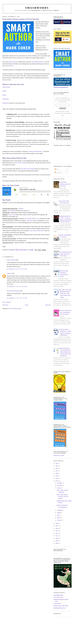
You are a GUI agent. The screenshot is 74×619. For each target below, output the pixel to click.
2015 (57, 526)
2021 (57, 471)
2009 (57, 541)
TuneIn (4, 95)
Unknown (9, 273)
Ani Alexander (28, 218)
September (60, 510)
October (59, 488)
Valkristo (21, 208)
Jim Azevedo (12, 214)
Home (26, 305)
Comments (58, 172)
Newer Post (5, 305)
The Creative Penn (58, 597)
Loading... (56, 553)
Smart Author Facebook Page (27, 168)
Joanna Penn (29, 220)
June (58, 515)
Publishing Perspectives (60, 608)
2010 (57, 538)
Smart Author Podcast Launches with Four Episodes (62, 496)
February (59, 520)
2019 (57, 476)
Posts (57, 169)
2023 (57, 466)
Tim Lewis (37, 218)
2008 (57, 543)
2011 (57, 536)
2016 (57, 523)
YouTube (11, 65)
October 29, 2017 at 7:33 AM (17, 298)
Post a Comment (6, 302)
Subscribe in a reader (59, 455)
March (59, 517)
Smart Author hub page (20, 162)
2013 (57, 531)
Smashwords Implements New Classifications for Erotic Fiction (65, 312)
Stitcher (4, 91)
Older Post (48, 305)
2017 (57, 481)
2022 (57, 468)
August (59, 512)
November (60, 485)
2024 (57, 463)
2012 (57, 533)
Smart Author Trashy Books (37, 230)
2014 (57, 528)
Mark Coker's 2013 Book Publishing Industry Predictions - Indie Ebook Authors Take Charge (65, 293)
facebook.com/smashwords (61, 87)
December (60, 483)
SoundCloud (5, 99)
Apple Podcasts (6, 87)
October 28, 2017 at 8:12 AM (17, 269)
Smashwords (5, 103)
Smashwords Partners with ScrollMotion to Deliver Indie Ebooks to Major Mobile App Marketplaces (65, 351)
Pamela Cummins (11, 260)
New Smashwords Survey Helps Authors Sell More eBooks (65, 253)
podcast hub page (12, 61)
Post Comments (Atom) (15, 308)
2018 (57, 478)
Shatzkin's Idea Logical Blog (61, 605)
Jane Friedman (57, 603)
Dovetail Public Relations (13, 291)
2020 (57, 473)
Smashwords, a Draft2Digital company (45, 10)
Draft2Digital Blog (58, 595)
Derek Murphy (11, 210)
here (28, 210)
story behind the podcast (37, 61)
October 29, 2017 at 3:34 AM (17, 286)
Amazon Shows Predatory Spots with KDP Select (65, 184)
